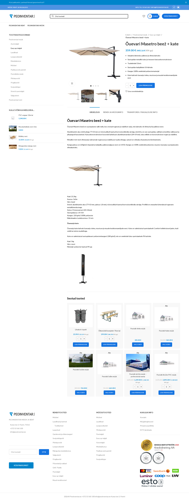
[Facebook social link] (174, 7)
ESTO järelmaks (146, 430)
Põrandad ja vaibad (60, 463)
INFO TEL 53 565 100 (142, 7)
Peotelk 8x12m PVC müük (166, 375)
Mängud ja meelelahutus (62, 451)
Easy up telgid (16, 48)
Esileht (128, 35)
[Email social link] (178, 7)
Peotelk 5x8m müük (109, 376)
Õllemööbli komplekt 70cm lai (109, 331)
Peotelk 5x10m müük (81, 370)
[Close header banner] (186, 2)
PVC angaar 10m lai (26, 115)
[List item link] (29, 428)
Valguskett (15, 95)
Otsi (44, 452)
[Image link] (22, 414)
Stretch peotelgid (17, 91)
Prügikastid (15, 83)
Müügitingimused (146, 422)
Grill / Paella (57, 468)
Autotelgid (15, 44)
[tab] (95, 111)
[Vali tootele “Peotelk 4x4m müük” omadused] (138, 344)
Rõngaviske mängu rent (27, 146)
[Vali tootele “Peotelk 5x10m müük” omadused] (81, 392)
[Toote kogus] (130, 85)
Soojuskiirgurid (58, 438)
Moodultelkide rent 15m (28, 127)
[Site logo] (22, 16)
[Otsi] (89, 16)
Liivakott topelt (81, 329)
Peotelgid (56, 472)
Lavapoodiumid (16, 57)
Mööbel (13, 65)
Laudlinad (14, 52)
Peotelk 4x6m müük (166, 331)
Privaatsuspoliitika (147, 426)
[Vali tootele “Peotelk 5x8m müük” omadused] (109, 392)
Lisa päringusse (145, 85)
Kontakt (143, 417)
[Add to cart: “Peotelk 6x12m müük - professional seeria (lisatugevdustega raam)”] (138, 392)
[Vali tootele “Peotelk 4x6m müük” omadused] (166, 344)
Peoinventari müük (16, 39)
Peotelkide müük (17, 74)
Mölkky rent (23, 136)
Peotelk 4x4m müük (137, 329)
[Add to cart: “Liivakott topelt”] (81, 344)
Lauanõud (56, 430)
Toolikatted (58, 426)
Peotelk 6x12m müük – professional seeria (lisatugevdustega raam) (138, 376)
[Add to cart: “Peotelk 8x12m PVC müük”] (166, 392)
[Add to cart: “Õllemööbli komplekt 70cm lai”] (109, 344)
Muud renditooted (60, 480)
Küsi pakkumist (171, 16)
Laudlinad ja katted (60, 422)
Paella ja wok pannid (18, 70)
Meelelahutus (16, 61)
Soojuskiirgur (15, 87)
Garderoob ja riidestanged (62, 434)
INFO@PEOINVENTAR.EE (160, 7)
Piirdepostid (15, 78)
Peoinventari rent (15, 100)
